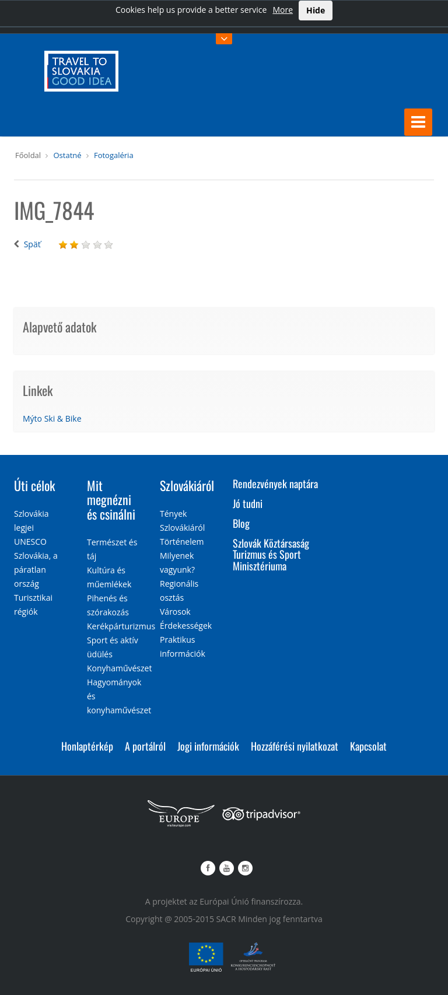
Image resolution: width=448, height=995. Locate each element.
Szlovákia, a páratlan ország (36, 569)
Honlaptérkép (87, 746)
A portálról (145, 746)
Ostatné (67, 155)
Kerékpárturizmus (121, 626)
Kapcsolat (368, 746)
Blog (241, 523)
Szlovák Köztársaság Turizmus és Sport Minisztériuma (271, 554)
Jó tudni (247, 503)
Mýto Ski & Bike (52, 418)
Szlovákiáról (187, 485)
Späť (32, 244)
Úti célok (34, 485)
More (282, 9)
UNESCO (30, 541)
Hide (315, 10)
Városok (175, 611)
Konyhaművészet (119, 668)
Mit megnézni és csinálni (111, 499)
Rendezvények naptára (275, 483)
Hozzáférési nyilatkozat (294, 746)
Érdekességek (186, 625)
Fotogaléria (114, 155)
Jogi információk (208, 746)
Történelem (182, 541)
